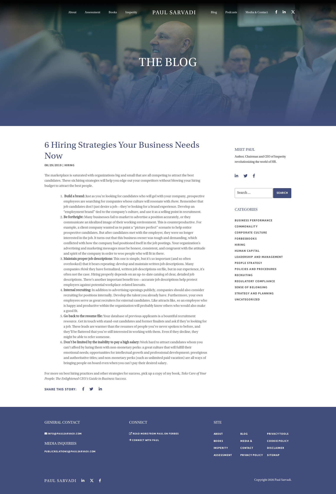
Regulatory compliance (255, 281)
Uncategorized (247, 299)
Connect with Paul (145, 440)
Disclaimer (275, 448)
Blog (214, 12)
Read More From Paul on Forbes (156, 434)
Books (113, 12)
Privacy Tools (278, 434)
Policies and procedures (256, 269)
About (72, 12)
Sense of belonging (251, 287)
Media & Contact (257, 12)
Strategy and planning (254, 293)
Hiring (69, 165)
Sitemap (273, 455)
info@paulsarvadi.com (65, 434)
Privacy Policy (251, 455)
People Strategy (248, 263)
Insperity (131, 12)
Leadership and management (259, 257)
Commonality (246, 226)
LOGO (173, 12)
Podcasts (231, 12)
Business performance (253, 220)
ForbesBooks (246, 238)
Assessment (92, 12)
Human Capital (247, 250)
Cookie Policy (278, 441)
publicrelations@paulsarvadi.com (70, 451)
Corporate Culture (251, 232)
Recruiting (244, 275)
